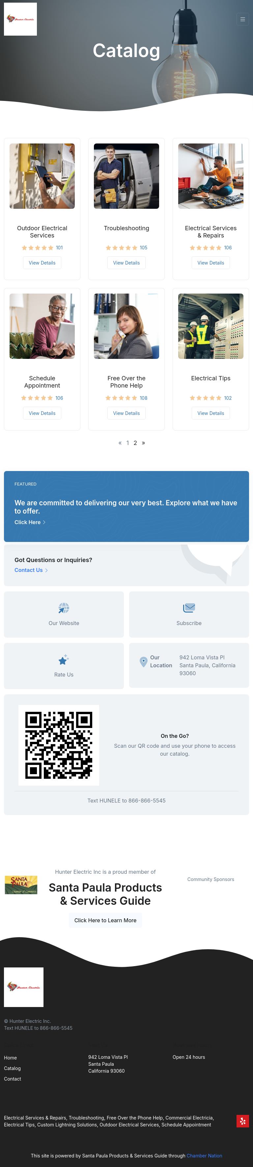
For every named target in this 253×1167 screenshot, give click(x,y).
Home (10, 1057)
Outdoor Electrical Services (42, 232)
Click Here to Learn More (105, 920)
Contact (12, 1079)
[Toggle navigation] (243, 19)
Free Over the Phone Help (126, 382)
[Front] (22, 19)
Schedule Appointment (42, 382)
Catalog (12, 1068)
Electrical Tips (211, 378)
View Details (42, 263)
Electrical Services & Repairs (211, 232)
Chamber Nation (204, 1155)
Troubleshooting (126, 228)
